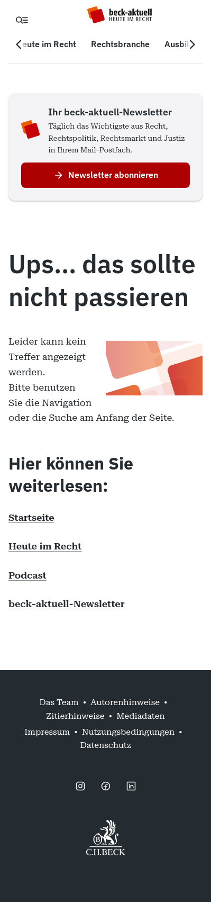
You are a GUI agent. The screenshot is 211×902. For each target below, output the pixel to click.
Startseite (31, 517)
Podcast (27, 575)
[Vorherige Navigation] (19, 44)
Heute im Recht (44, 546)
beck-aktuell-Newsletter (66, 603)
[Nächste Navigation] (192, 44)
